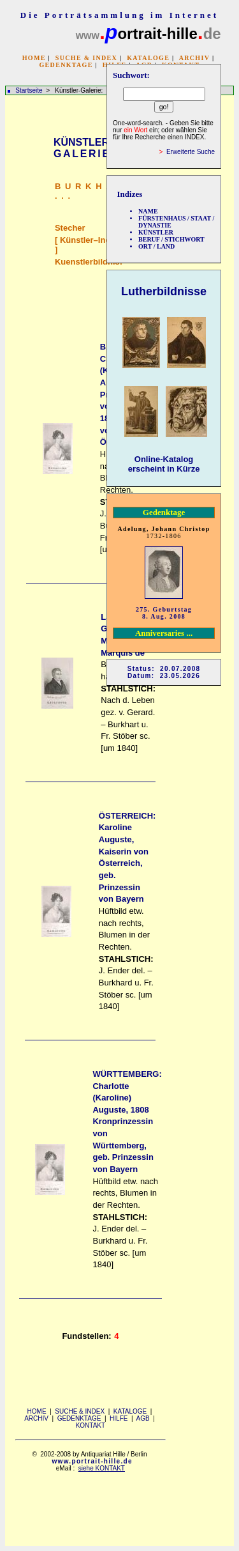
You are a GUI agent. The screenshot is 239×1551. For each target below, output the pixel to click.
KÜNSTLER (155, 232)
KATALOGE (148, 57)
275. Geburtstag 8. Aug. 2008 (164, 613)
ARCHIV (194, 57)
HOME (34, 57)
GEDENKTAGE (65, 64)
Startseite (28, 90)
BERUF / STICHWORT (171, 239)
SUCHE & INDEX (86, 57)
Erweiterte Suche (190, 151)
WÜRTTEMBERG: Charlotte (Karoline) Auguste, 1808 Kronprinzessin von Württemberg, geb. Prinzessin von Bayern (126, 1121)
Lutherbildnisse (163, 291)
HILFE (118, 1418)
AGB (143, 1418)
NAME (148, 211)
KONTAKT (90, 1425)
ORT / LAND (156, 246)
